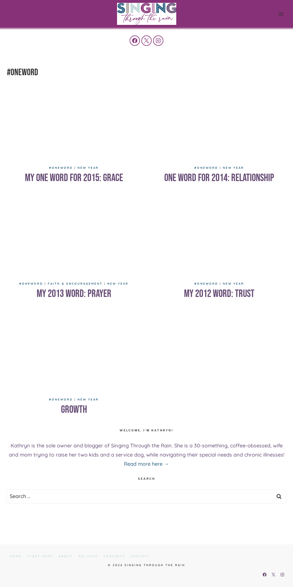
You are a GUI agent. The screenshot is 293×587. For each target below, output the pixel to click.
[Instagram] (158, 40)
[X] (146, 40)
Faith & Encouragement (75, 283)
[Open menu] (281, 13)
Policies (88, 556)
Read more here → (146, 464)
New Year (88, 168)
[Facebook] (135, 40)
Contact (140, 556)
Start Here (40, 556)
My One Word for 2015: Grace (74, 178)
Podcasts (114, 556)
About (66, 556)
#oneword (61, 168)
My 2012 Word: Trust (219, 294)
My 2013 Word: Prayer (74, 294)
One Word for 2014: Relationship (219, 178)
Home (15, 556)
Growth (74, 410)
